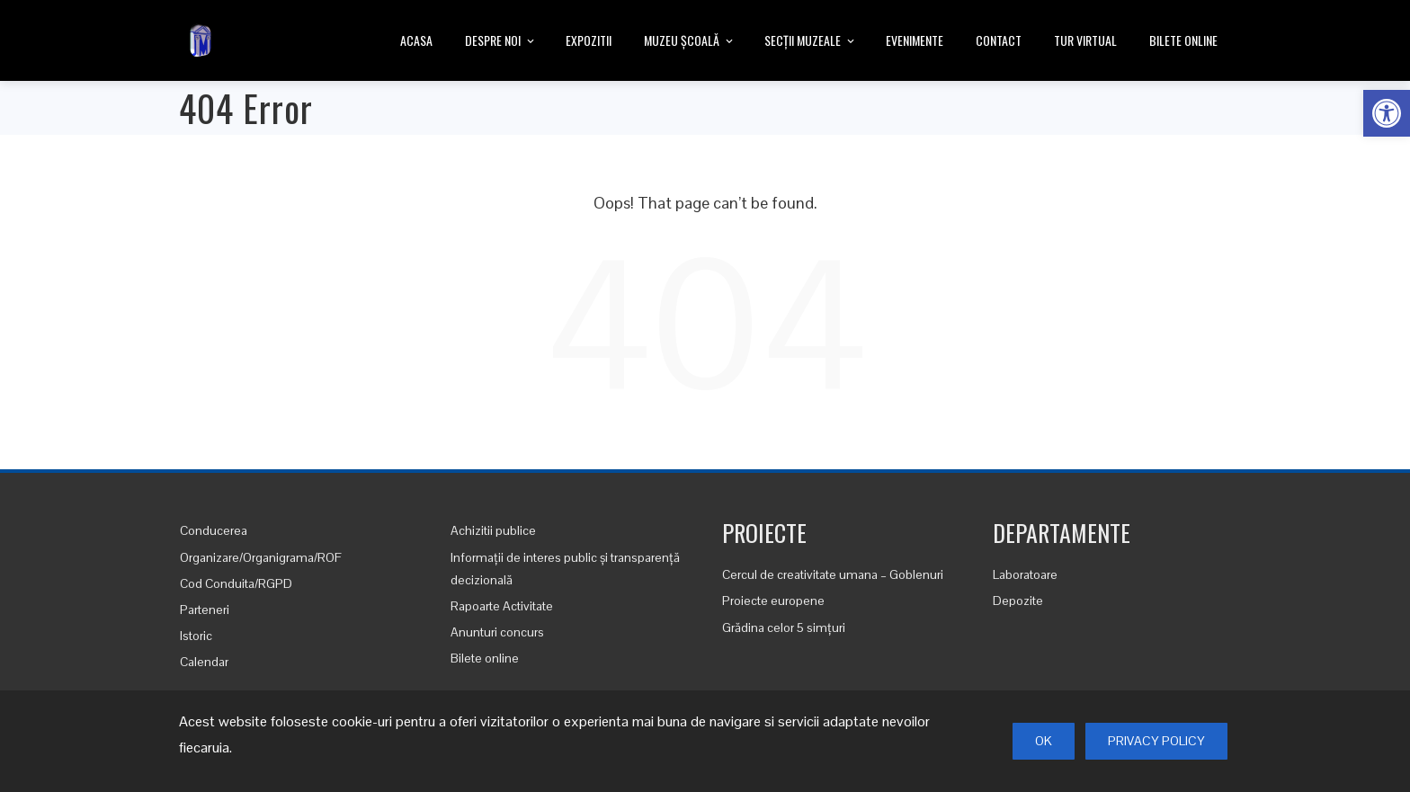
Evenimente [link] (914, 40)
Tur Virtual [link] (1085, 40)
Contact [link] (999, 40)
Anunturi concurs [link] (497, 632)
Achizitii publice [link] (493, 530)
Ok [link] (1043, 741)
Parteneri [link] (204, 609)
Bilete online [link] (1183, 40)
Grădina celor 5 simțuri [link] (783, 627)
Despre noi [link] (501, 41)
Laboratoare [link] (1025, 574)
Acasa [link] (416, 40)
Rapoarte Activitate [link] (502, 606)
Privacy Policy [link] (1156, 741)
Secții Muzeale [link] (810, 41)
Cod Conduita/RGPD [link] (236, 583)
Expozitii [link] (588, 40)
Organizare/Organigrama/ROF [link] (261, 557)
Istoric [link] (196, 635)
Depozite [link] (1018, 600)
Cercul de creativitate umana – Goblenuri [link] (832, 574)
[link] (1386, 113)
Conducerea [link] (213, 530)
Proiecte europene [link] (773, 600)
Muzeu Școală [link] (690, 41)
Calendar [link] (204, 662)
